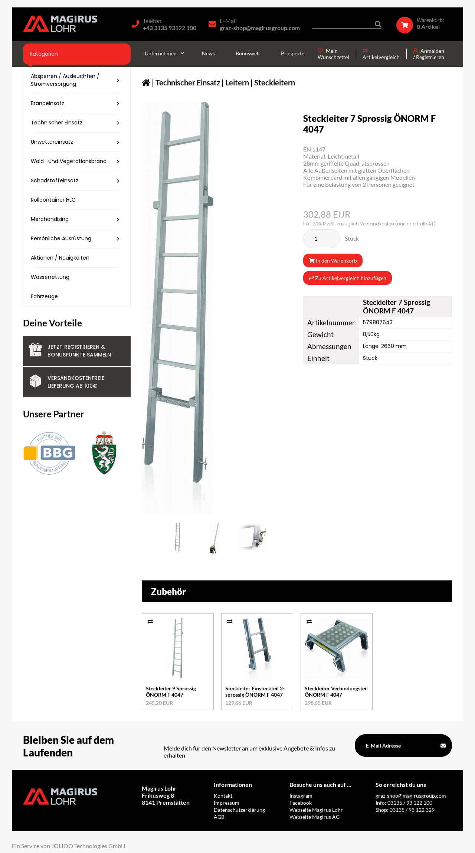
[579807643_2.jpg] (252, 538)
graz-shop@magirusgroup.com (260, 27)
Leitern (237, 82)
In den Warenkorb (333, 260)
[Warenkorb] (424, 23)
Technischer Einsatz (187, 82)
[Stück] (321, 238)
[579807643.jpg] (177, 538)
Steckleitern (274, 82)
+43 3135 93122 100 (169, 27)
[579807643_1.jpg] (214, 538)
